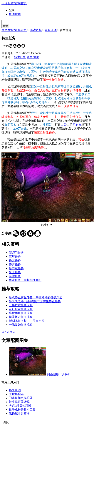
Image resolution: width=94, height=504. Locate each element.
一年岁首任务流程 (21, 305)
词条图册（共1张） (59, 374)
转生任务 (20, 57)
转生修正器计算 (19, 401)
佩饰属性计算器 (19, 413)
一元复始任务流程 (21, 324)
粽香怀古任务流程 (21, 316)
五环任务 (15, 256)
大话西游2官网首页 (14, 3)
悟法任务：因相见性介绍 (25, 280)
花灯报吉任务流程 (21, 309)
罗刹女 (77, 124)
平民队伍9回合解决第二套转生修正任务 (35, 301)
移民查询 (15, 390)
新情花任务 (16, 268)
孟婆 (36, 57)
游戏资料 (36, 30)
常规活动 (51, 30)
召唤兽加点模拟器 (21, 398)
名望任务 (15, 276)
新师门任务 (16, 252)
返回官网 (15, 14)
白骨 (64, 124)
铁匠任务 (15, 260)
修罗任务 (15, 264)
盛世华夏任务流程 (21, 313)
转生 (30, 57)
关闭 (6, 422)
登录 (12, 10)
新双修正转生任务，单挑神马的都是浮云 (35, 297)
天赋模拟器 (16, 394)
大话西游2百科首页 (14, 30)
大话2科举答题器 (20, 405)
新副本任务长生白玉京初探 (26, 320)
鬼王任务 (15, 272)
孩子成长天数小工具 (22, 409)
